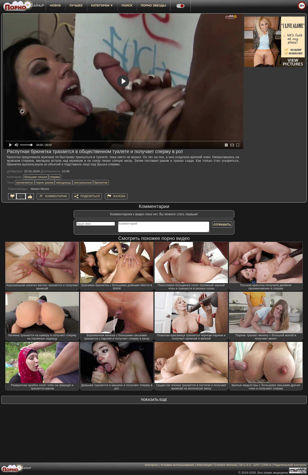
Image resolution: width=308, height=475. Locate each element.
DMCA (266, 465)
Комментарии (56, 196)
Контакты (151, 465)
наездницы (63, 182)
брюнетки (101, 182)
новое (55, 5)
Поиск (127, 5)
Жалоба (119, 196)
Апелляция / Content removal (216, 465)
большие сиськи (35, 177)
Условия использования (177, 465)
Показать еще (154, 399)
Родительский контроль (290, 465)
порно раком (44, 182)
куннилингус (24, 182)
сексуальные (83, 182)
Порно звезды (153, 5)
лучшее (76, 5)
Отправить (222, 224)
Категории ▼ (102, 5)
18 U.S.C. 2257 (249, 465)
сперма (54, 177)
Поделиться (90, 196)
